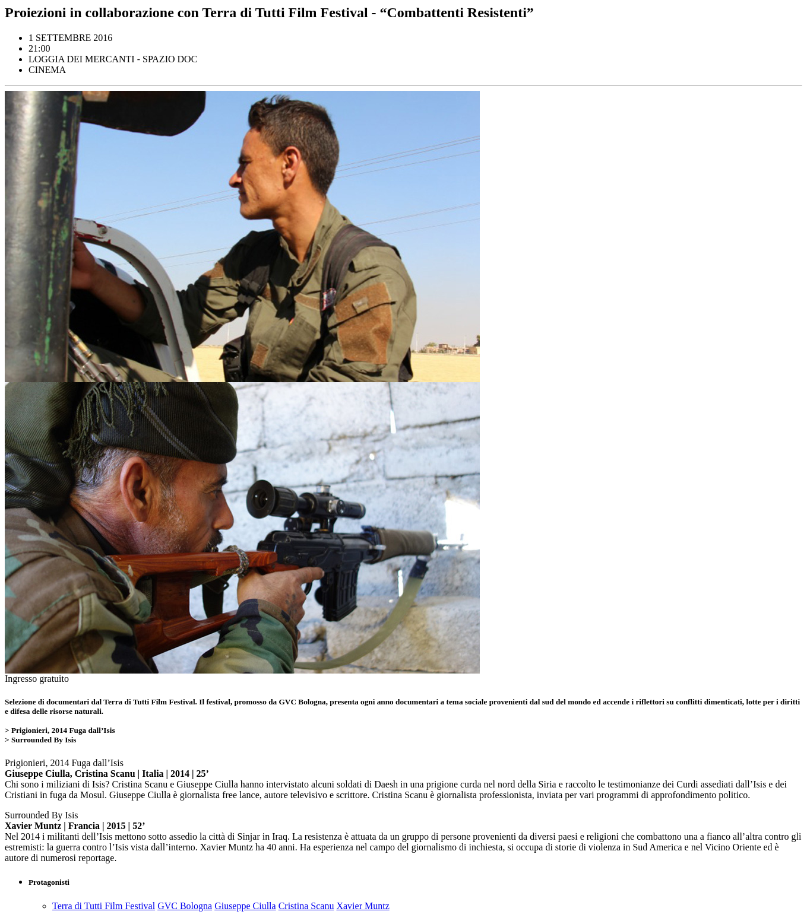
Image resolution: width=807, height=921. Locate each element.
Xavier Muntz (362, 906)
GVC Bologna (184, 906)
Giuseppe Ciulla (245, 906)
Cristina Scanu (306, 906)
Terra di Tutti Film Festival (103, 906)
